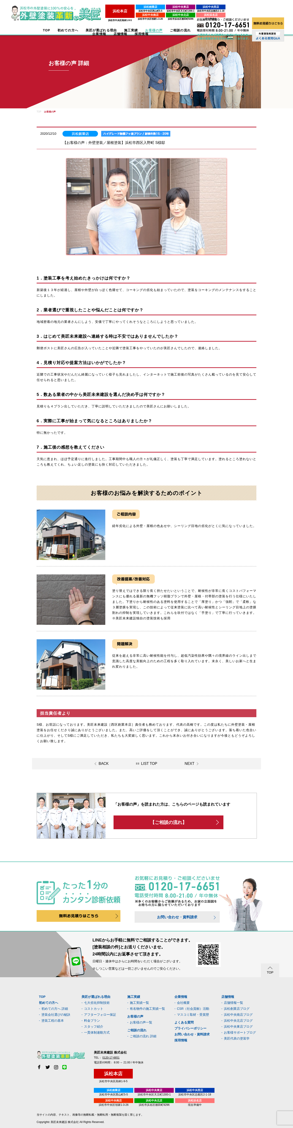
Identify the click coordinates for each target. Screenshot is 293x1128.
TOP (44, 30)
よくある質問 (184, 1022)
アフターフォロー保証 (100, 1014)
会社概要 (183, 1002)
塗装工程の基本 (52, 1020)
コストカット (93, 1008)
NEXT (190, 764)
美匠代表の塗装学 (237, 1038)
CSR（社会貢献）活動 (193, 1008)
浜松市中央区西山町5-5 (116, 11)
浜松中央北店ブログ (238, 1020)
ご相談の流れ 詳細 (143, 1036)
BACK (104, 764)
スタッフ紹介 (93, 1026)
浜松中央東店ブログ (238, 1026)
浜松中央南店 (116, 14)
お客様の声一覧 (141, 1022)
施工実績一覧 (139, 1002)
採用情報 (180, 1040)
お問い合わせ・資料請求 (177, 917)
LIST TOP (149, 764)
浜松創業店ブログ (237, 1008)
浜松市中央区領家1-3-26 (116, 19)
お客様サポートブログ (240, 1032)
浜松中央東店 (146, 6)
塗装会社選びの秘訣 (55, 1014)
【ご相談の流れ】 (168, 822)
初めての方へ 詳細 (54, 1008)
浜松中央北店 (146, 14)
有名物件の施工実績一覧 (147, 1008)
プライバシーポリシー (190, 1028)
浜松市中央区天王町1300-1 (146, 11)
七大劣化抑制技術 (97, 1002)
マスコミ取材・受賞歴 (193, 1014)
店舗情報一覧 (233, 1002)
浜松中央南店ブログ (238, 1014)
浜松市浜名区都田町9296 (147, 19)
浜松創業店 (116, 6)
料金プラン (92, 1020)
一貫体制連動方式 (97, 1032)
